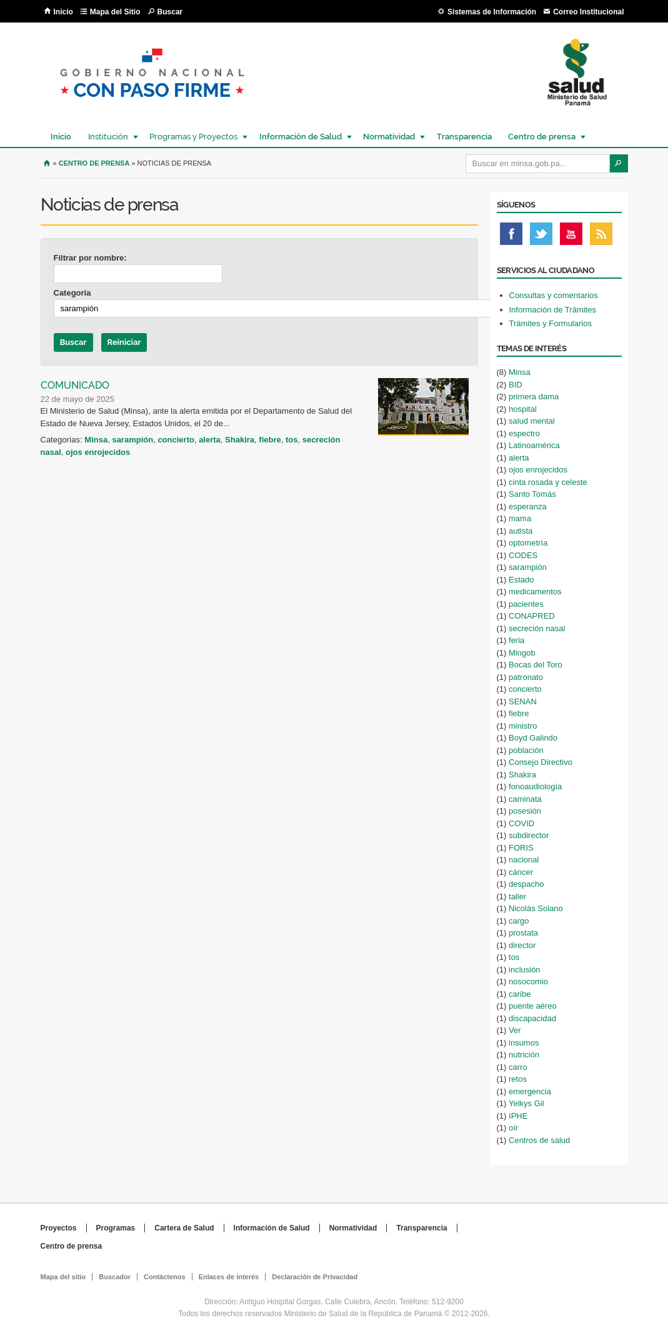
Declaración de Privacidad (314, 1277)
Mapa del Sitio (115, 11)
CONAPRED (532, 616)
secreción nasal (537, 628)
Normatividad (388, 136)
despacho (526, 884)
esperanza (528, 506)
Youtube (571, 236)
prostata (523, 932)
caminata (525, 799)
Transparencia (464, 136)
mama (520, 518)
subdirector (529, 835)
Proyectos (59, 1228)
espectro (524, 433)
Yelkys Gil (526, 1103)
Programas (116, 1228)
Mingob (522, 652)
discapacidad (532, 1018)
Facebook (511, 236)
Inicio (63, 11)
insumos (524, 1042)
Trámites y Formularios (550, 323)
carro (518, 1067)
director (522, 945)
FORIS (521, 847)
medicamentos (535, 591)
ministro (523, 726)
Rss (601, 236)
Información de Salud (300, 136)
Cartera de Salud (184, 1228)
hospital (523, 409)
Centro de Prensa (94, 163)
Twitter (541, 236)
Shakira (239, 439)
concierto (175, 439)
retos (518, 1079)
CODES (523, 555)
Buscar (170, 11)
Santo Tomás (532, 494)
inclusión (525, 969)
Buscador (115, 1277)
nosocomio (528, 981)
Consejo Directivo (540, 762)
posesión (525, 811)
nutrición (524, 1054)
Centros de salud (539, 1140)
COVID (521, 823)
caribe (520, 994)
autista (520, 531)
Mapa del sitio (63, 1277)
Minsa (95, 439)
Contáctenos (165, 1277)
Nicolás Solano (536, 908)
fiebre (270, 439)
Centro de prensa (541, 136)
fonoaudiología (535, 786)
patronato (526, 677)
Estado (521, 579)
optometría (528, 542)
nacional (524, 859)
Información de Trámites (552, 309)
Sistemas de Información (491, 11)
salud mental (532, 421)
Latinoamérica (534, 445)
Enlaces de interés (229, 1277)
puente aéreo (533, 1006)
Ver (515, 1030)
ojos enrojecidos (98, 452)
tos (292, 439)
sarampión (132, 439)
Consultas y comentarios (553, 295)
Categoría (72, 292)
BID (515, 384)
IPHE (518, 1116)
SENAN (523, 701)
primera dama (534, 396)
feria (516, 640)
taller (517, 896)
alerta (210, 439)
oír (513, 1127)
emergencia (530, 1091)
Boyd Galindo (533, 737)
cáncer (521, 872)
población (526, 750)
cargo (519, 921)
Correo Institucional (588, 11)
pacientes (526, 604)
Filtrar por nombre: (90, 257)
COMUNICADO (75, 385)
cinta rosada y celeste (548, 482)
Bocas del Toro (535, 664)
